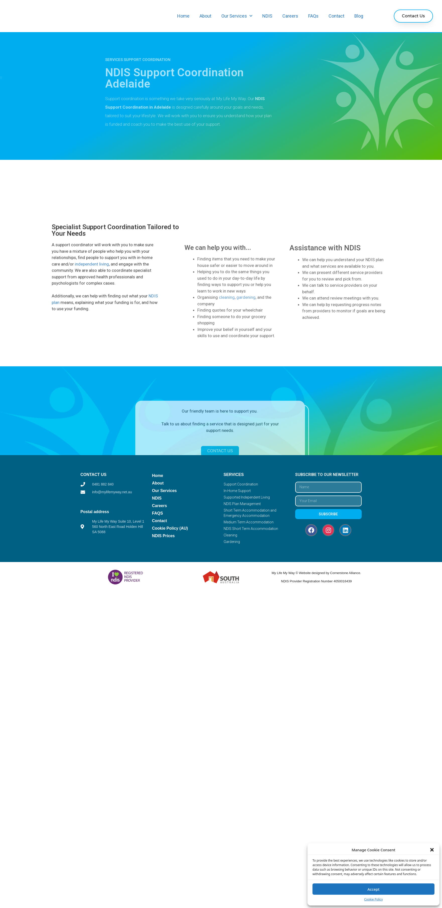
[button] (431, 849)
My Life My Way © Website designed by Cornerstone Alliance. (316, 573)
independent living (92, 327)
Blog (358, 16)
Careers (290, 16)
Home (183, 16)
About (205, 16)
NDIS (267, 16)
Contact (336, 16)
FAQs (313, 16)
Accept (373, 889)
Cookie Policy (373, 899)
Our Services (236, 16)
